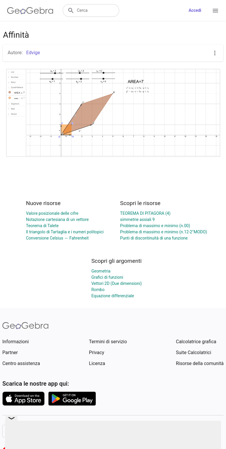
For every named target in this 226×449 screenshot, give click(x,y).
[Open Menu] (215, 10)
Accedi (195, 10)
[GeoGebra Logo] (30, 10)
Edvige (32, 52)
